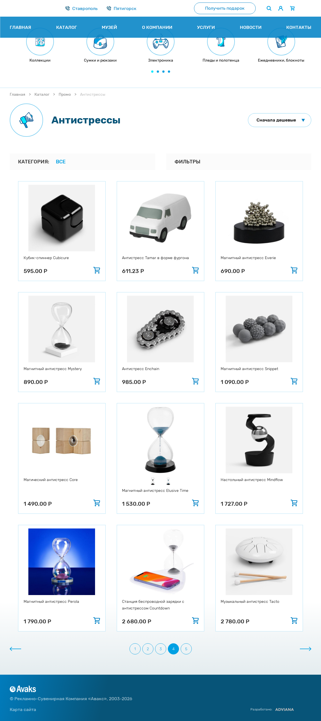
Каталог (41, 94)
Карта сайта (23, 709)
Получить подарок (225, 8)
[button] (152, 71)
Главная (17, 94)
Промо (65, 94)
